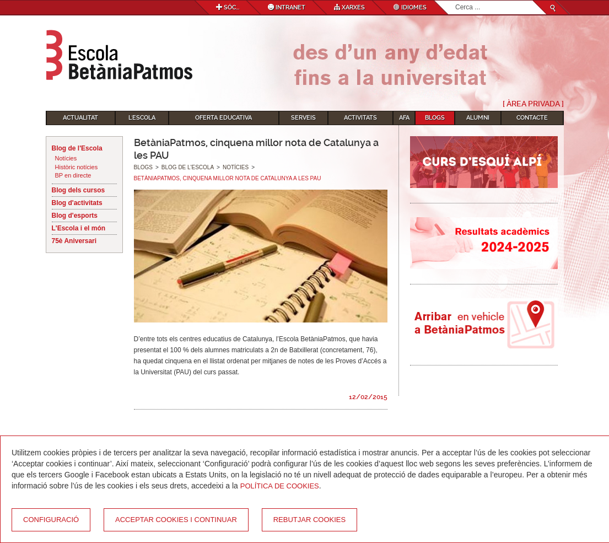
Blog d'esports (75, 215)
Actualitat (80, 117)
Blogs (435, 117)
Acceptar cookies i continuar (176, 519)
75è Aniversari (74, 241)
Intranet (286, 7)
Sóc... (227, 7)
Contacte (532, 117)
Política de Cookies (279, 486)
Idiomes (410, 7)
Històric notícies (76, 167)
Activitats (360, 117)
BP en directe (73, 175)
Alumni (477, 117)
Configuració (51, 519)
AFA (404, 117)
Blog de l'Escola (77, 148)
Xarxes (349, 7)
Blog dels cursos (78, 190)
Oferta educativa (223, 117)
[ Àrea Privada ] (533, 103)
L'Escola (141, 117)
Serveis (303, 117)
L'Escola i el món (79, 228)
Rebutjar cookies (309, 519)
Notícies (66, 158)
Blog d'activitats (77, 203)
